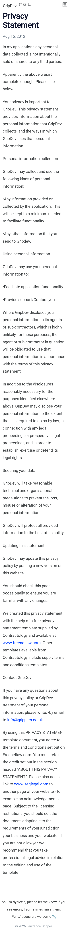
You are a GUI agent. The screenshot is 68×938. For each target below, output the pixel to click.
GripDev (10, 6)
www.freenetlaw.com (22, 643)
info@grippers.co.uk (25, 720)
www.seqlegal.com (31, 784)
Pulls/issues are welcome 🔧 (34, 916)
